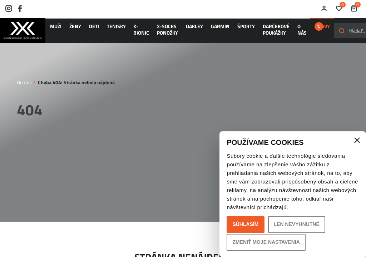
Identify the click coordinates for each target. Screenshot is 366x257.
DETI (83, 29)
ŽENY (71, 29)
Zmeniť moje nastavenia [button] (266, 242)
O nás (236, 32)
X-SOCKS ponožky (137, 32)
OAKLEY (156, 29)
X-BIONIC (117, 32)
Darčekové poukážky (216, 32)
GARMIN (175, 29)
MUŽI (57, 29)
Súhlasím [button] (245, 224)
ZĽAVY (262, 29)
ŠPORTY (194, 29)
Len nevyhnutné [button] (297, 224)
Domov (24, 85)
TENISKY (100, 29)
